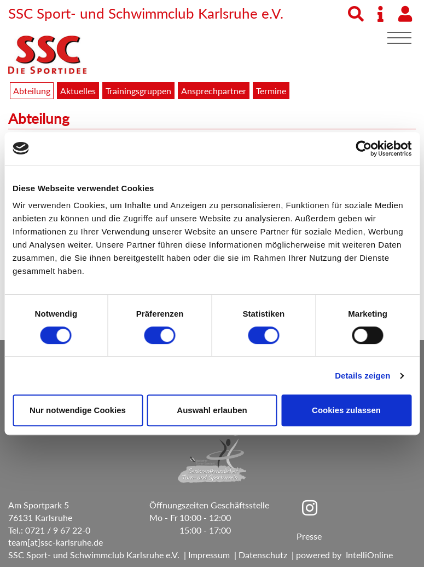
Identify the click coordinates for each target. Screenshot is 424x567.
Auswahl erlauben (212, 410)
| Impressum (204, 554)
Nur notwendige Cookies (78, 410)
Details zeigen (362, 375)
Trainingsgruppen (138, 90)
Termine (271, 90)
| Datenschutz (258, 554)
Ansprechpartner (213, 90)
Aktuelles (78, 90)
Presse (309, 536)
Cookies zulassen (346, 410)
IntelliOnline (369, 554)
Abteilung (31, 90)
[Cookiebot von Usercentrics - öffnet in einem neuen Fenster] (363, 148)
